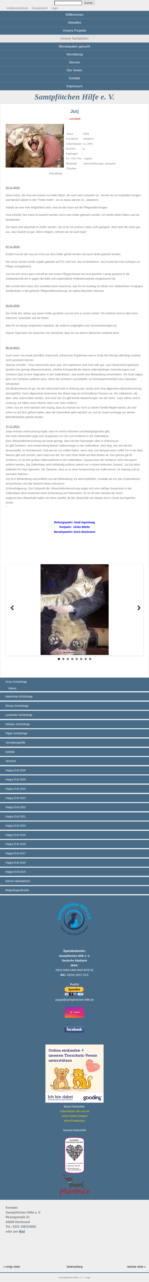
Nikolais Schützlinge (17, 724)
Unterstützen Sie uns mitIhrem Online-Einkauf (74, 1116)
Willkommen (74, 14)
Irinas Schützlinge (16, 681)
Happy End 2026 (15, 770)
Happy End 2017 (15, 853)
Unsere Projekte (74, 30)
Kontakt (74, 78)
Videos (12, 688)
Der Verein (74, 70)
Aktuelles (74, 22)
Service (74, 62)
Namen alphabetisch (17, 881)
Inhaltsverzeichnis (17, 8)
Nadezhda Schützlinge (19, 696)
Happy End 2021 (15, 816)
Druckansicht (40, 8)
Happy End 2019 (15, 834)
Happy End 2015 (15, 871)
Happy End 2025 (15, 779)
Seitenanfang (75, 1266)
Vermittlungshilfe (15, 742)
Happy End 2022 (15, 807)
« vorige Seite (11, 1266)
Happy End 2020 (15, 825)
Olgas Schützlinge (16, 733)
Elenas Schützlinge (17, 705)
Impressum (75, 86)
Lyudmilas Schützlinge (18, 714)
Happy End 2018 (15, 844)
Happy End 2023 (15, 798)
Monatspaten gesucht (74, 46)
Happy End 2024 (15, 788)
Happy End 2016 (15, 862)
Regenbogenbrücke (17, 890)
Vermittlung (74, 54)
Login (54, 8)
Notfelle (10, 751)
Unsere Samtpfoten (75, 38)
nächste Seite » (136, 1266)
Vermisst (10, 761)
